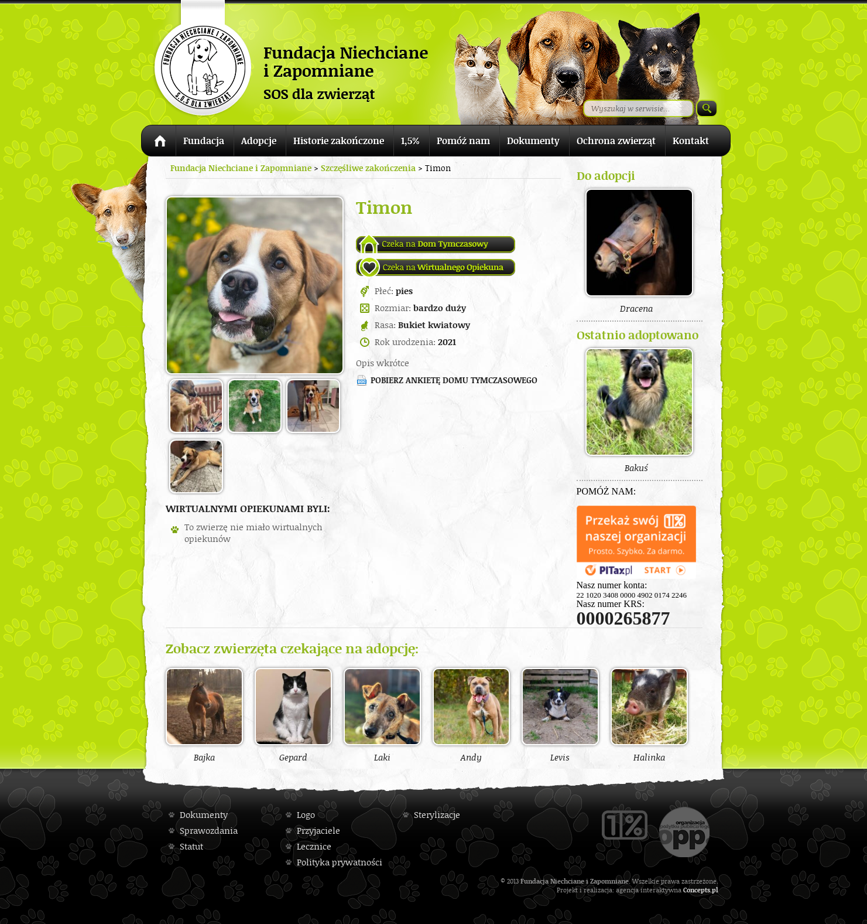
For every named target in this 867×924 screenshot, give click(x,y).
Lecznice (314, 846)
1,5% (410, 140)
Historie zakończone (338, 140)
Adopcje (258, 140)
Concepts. (697, 889)
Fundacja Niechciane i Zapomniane (240, 167)
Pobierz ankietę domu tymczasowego (454, 380)
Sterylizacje (437, 815)
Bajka (204, 715)
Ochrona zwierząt (616, 140)
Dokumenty (533, 140)
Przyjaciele (318, 830)
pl (715, 889)
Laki (382, 715)
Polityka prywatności (339, 862)
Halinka (649, 715)
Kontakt (691, 140)
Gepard (293, 715)
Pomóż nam (463, 140)
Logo (306, 815)
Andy (471, 715)
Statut (191, 846)
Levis (560, 715)
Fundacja (203, 140)
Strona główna (158, 142)
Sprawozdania (209, 830)
